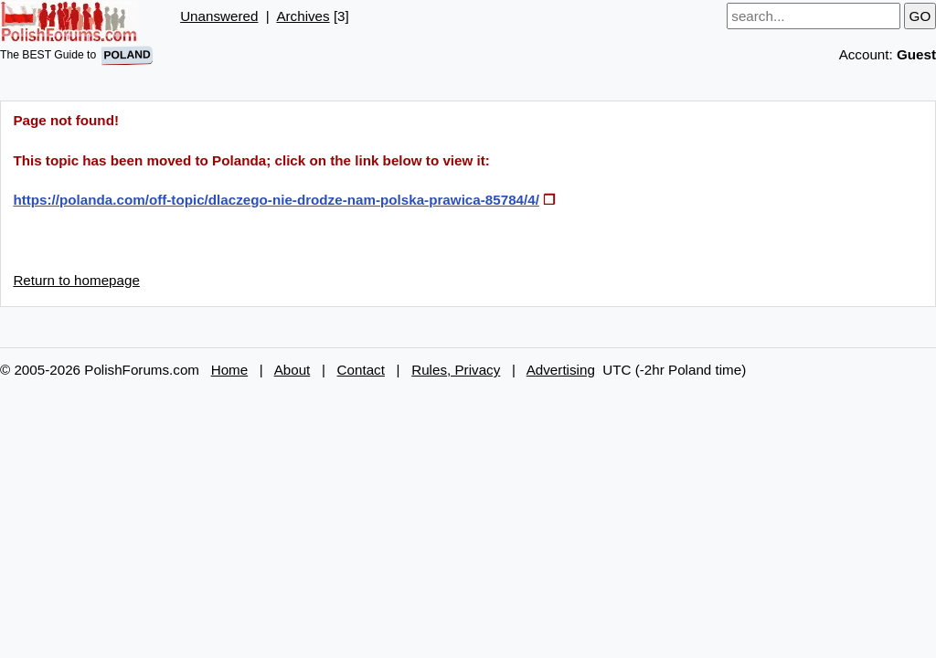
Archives (302, 16)
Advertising (560, 369)
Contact (361, 369)
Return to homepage (76, 280)
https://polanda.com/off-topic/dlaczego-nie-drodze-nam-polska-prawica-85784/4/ (276, 199)
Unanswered (219, 16)
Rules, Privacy (455, 369)
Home (230, 369)
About (292, 369)
